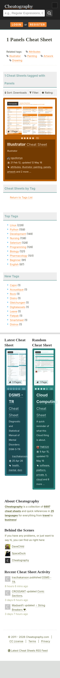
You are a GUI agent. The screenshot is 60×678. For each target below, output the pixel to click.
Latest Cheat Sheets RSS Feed (28, 650)
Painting (32, 56)
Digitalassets (17, 307)
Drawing (17, 60)
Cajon (13, 285)
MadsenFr (18, 605)
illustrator (27, 167)
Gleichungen (17, 302)
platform (41, 470)
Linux (13, 225)
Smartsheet (17, 320)
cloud (39, 479)
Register (37, 24)
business (10, 519)
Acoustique (17, 289)
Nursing (14, 238)
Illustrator (15, 56)
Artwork (48, 56)
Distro (13, 298)
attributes (16, 167)
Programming (18, 247)
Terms (32, 641)
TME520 (44, 447)
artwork (11, 171)
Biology (14, 251)
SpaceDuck (19, 553)
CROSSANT (19, 591)
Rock (13, 294)
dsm (19, 470)
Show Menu (54, 5)
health (15, 465)
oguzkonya (17, 157)
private (40, 474)
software (44, 465)
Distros (14, 324)
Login (16, 24)
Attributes (34, 51)
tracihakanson (20, 456)
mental (12, 470)
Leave (13, 311)
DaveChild (18, 546)
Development (18, 233)
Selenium (15, 242)
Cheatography (14, 506)
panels (47, 167)
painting (37, 167)
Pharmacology (18, 255)
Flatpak (14, 315)
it (46, 474)
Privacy (45, 641)
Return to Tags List (21, 197)
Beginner (15, 260)
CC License (16, 641)
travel (46, 515)
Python (14, 229)
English (14, 264)
